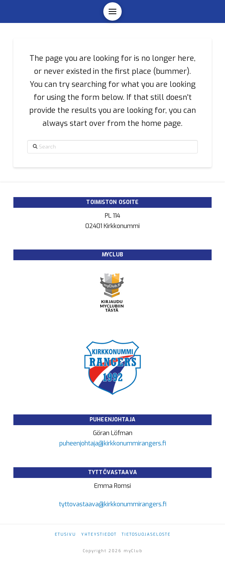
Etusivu (65, 534)
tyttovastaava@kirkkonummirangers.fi (112, 504)
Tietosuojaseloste (146, 534)
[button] (112, 11)
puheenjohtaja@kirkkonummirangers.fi (112, 443)
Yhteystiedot (99, 534)
